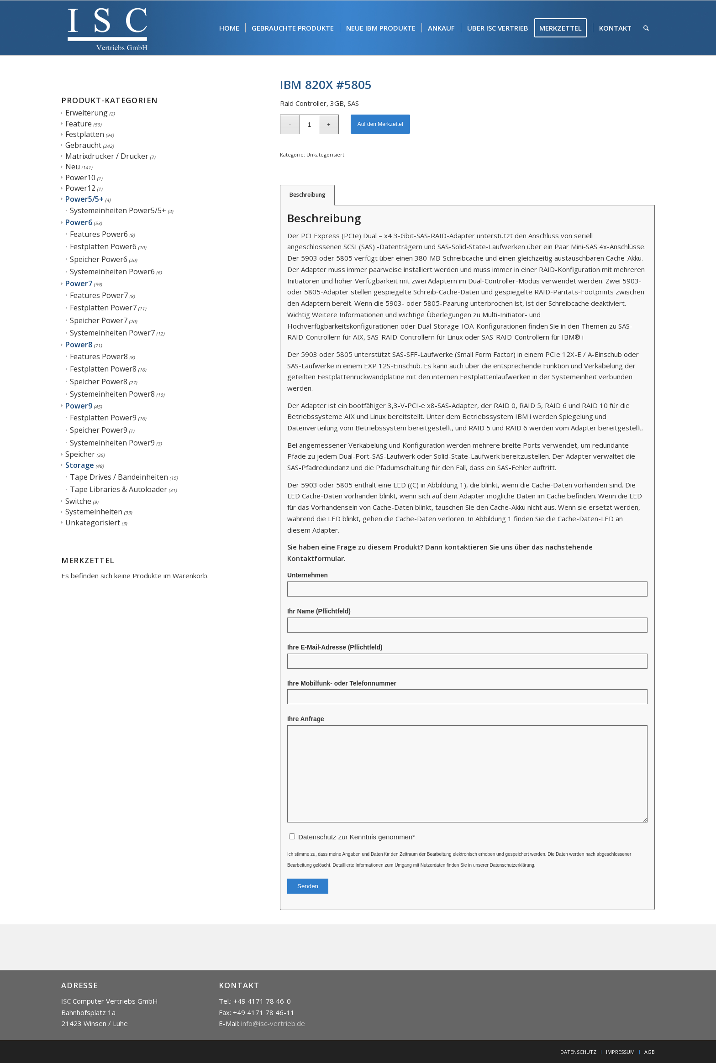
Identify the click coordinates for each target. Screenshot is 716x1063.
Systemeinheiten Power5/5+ (118, 210)
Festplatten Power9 (103, 418)
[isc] (107, 27)
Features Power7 (99, 295)
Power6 (78, 222)
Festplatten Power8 (103, 369)
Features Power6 (99, 234)
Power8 (78, 345)
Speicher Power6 (98, 259)
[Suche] (646, 27)
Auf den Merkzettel (380, 124)
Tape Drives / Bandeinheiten (119, 477)
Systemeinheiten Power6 (112, 272)
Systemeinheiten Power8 (112, 394)
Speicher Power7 (98, 320)
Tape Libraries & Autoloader (118, 489)
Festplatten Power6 (103, 246)
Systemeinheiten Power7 (112, 333)
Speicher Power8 (98, 382)
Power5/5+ (84, 199)
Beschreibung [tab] (308, 195)
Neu (72, 167)
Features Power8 (99, 356)
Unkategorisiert (92, 523)
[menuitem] (229, 27)
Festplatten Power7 (103, 308)
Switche (78, 501)
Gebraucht (83, 145)
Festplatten (84, 134)
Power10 (80, 178)
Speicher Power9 (98, 430)
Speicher (80, 454)
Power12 (80, 188)
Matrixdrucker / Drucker (106, 156)
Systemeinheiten (93, 512)
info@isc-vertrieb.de (273, 1023)
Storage (79, 465)
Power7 (78, 283)
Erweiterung (86, 113)
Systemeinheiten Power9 (112, 443)
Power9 (78, 406)
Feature (78, 124)
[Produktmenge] (309, 124)
